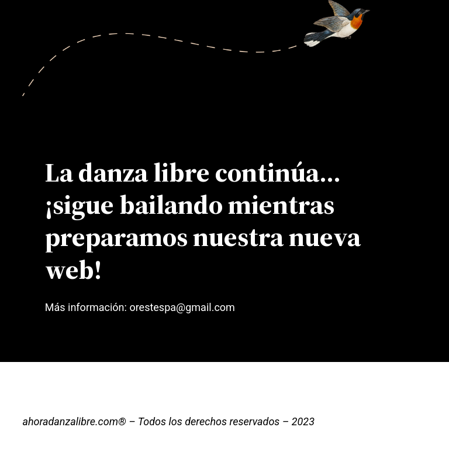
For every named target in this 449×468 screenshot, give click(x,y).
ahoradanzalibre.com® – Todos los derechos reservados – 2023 (168, 421)
